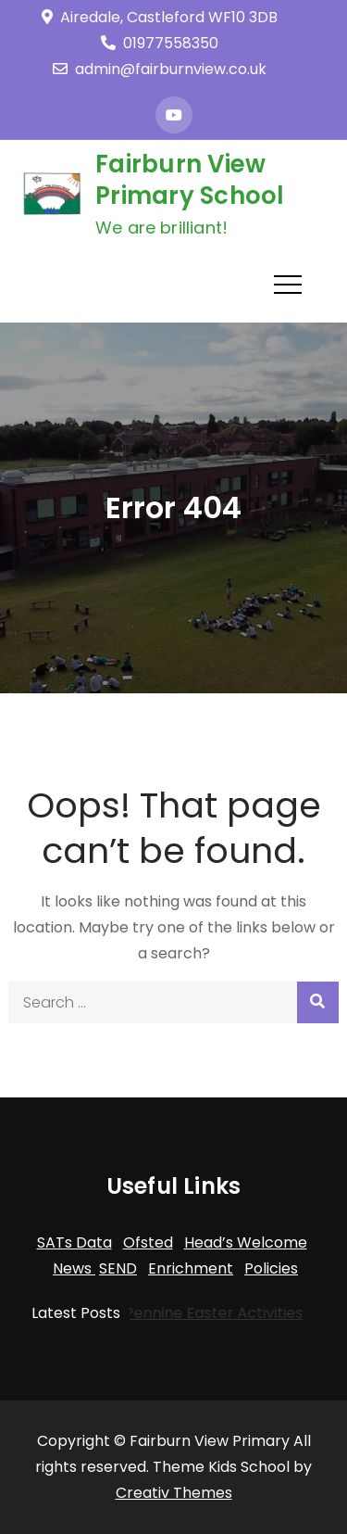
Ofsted (148, 1242)
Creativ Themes (174, 1492)
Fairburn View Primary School (190, 179)
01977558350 (159, 43)
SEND (118, 1268)
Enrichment (190, 1268)
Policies (271, 1268)
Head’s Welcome (245, 1242)
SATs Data (74, 1242)
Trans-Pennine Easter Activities (184, 1313)
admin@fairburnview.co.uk (159, 69)
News (74, 1268)
